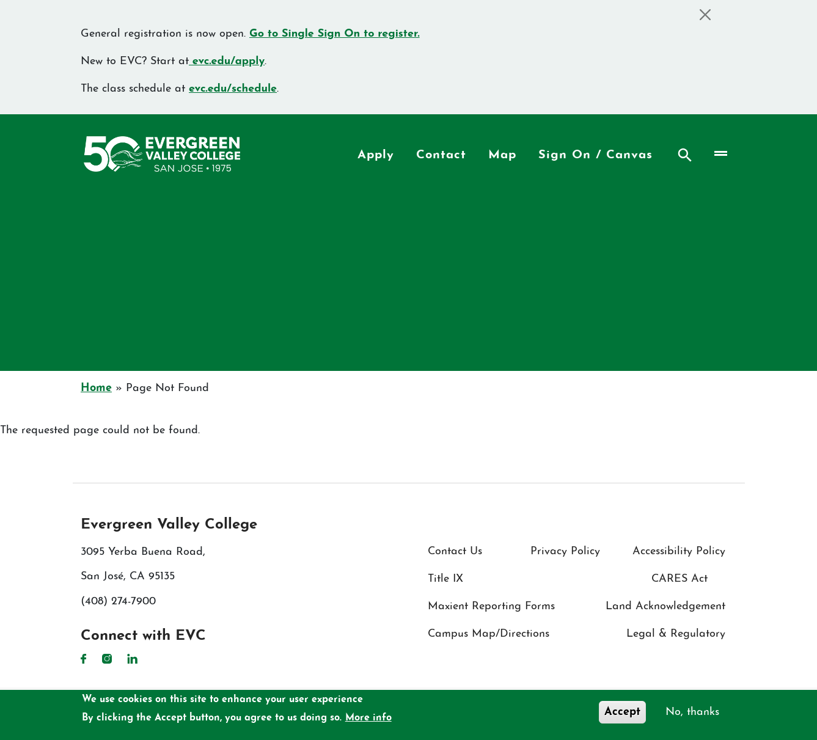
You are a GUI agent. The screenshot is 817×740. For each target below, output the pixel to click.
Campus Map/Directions (488, 634)
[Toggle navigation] (720, 153)
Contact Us (455, 551)
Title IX (445, 579)
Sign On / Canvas (595, 155)
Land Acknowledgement (665, 606)
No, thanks (692, 712)
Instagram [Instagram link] (107, 659)
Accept (622, 712)
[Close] (705, 14)
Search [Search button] (685, 155)
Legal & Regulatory (675, 634)
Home (96, 388)
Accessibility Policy (678, 551)
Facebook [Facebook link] (84, 659)
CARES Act (679, 579)
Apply (375, 155)
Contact (441, 155)
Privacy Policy (565, 551)
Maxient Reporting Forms (491, 606)
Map (502, 155)
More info (368, 718)
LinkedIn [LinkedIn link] (132, 659)
